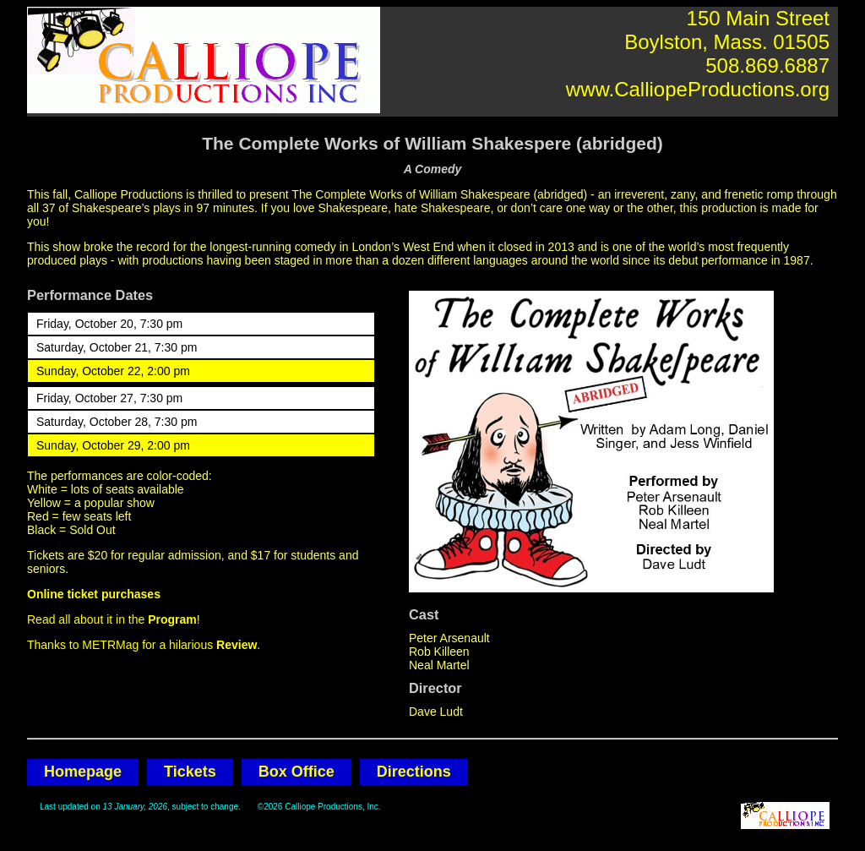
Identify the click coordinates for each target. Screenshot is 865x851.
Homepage (83, 771)
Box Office (296, 771)
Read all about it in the (112, 619)
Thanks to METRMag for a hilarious (142, 645)
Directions (414, 771)
